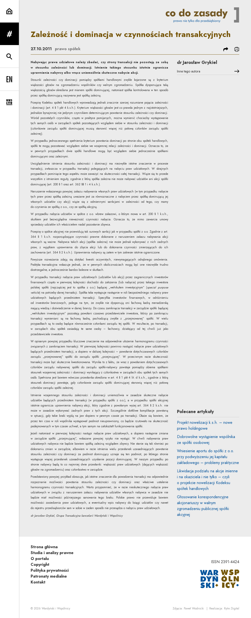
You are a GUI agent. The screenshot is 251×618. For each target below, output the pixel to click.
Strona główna (44, 547)
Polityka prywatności (50, 570)
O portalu (40, 558)
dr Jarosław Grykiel (197, 62)
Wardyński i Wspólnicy (56, 608)
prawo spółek (67, 49)
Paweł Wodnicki (194, 608)
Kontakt (38, 582)
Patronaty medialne (49, 576)
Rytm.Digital (231, 608)
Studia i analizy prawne (52, 553)
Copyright (40, 564)
